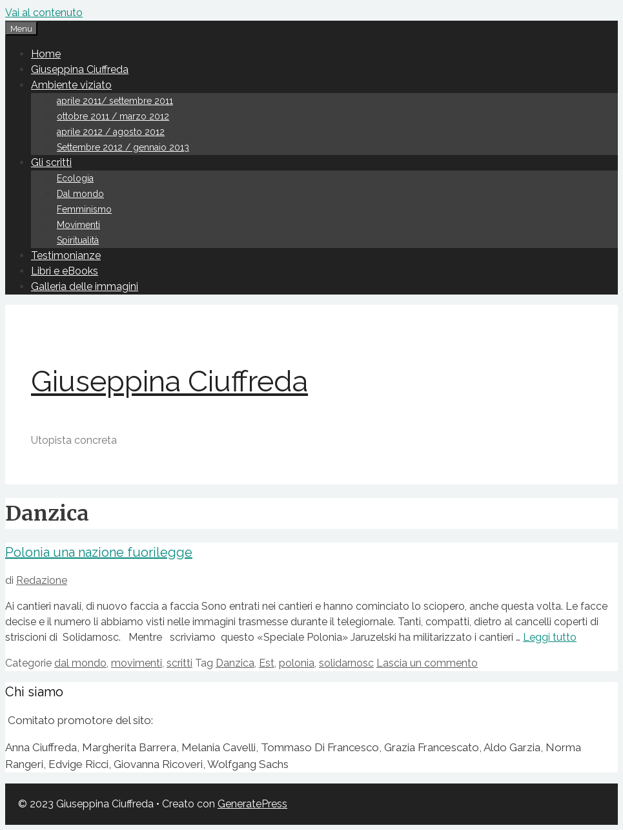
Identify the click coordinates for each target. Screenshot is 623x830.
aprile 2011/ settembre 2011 (115, 101)
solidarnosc (346, 663)
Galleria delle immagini (84, 286)
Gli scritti (51, 162)
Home (46, 54)
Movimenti (78, 225)
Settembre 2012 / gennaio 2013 (123, 147)
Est (266, 663)
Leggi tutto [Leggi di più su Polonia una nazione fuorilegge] (550, 637)
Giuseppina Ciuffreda (79, 69)
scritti (179, 663)
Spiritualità (78, 240)
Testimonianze (66, 255)
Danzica (235, 663)
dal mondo (80, 663)
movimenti (136, 663)
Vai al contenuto (44, 12)
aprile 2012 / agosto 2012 (111, 132)
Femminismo (84, 209)
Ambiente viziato (71, 85)
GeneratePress (252, 804)
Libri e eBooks (64, 271)
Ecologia (75, 178)
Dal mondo (80, 194)
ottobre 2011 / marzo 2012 (113, 116)
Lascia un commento (427, 663)
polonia (296, 663)
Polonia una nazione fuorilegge (98, 552)
